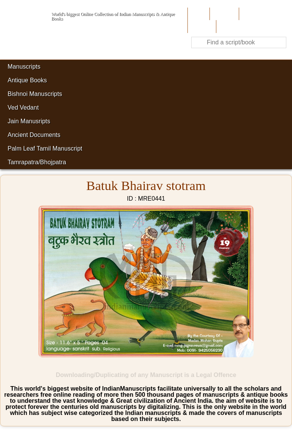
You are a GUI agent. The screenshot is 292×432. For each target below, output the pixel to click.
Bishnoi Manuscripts (35, 94)
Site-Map (201, 26)
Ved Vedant (23, 107)
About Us (223, 14)
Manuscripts (24, 66)
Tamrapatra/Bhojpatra (37, 162)
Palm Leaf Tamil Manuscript (45, 148)
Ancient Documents (34, 135)
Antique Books (27, 80)
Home (198, 14)
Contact (228, 26)
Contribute (254, 14)
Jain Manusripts (29, 121)
